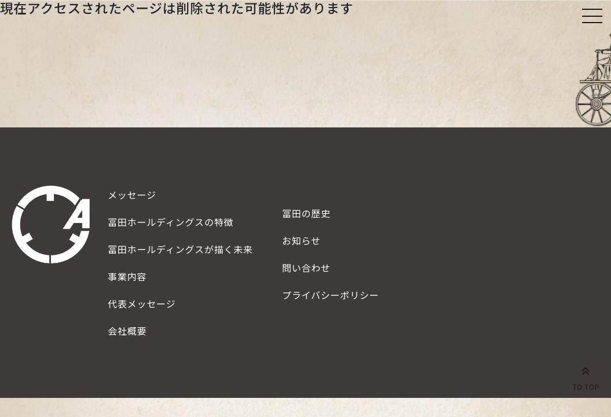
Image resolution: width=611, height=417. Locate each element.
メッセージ (132, 195)
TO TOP (585, 376)
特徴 (170, 222)
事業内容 (127, 276)
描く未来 (180, 249)
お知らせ (301, 240)
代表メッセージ (141, 303)
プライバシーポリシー (330, 295)
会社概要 (127, 331)
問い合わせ (306, 268)
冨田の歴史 (306, 213)
